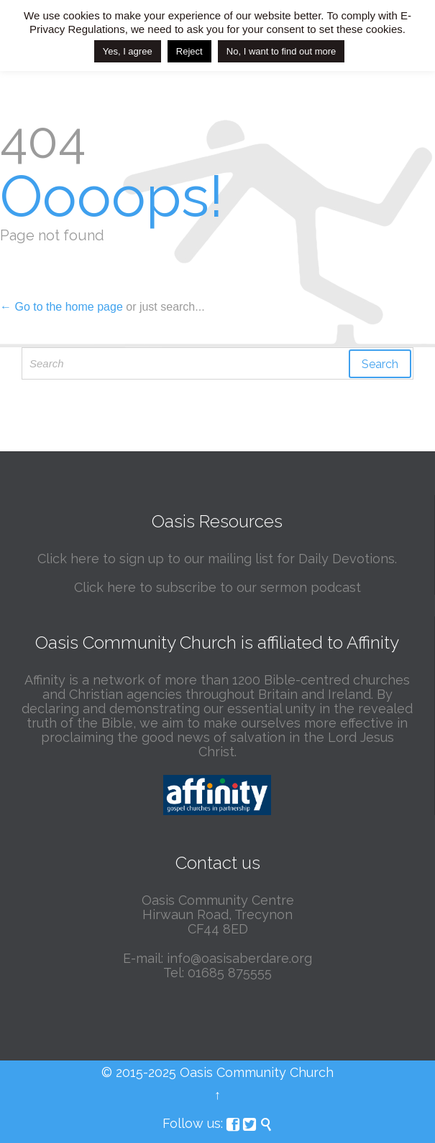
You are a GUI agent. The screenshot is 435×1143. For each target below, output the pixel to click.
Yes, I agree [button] (127, 51)
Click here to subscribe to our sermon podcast (217, 587)
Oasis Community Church (257, 1072)
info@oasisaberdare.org (239, 958)
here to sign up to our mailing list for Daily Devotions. (233, 558)
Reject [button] (189, 51)
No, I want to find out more (281, 51)
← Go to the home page (61, 307)
